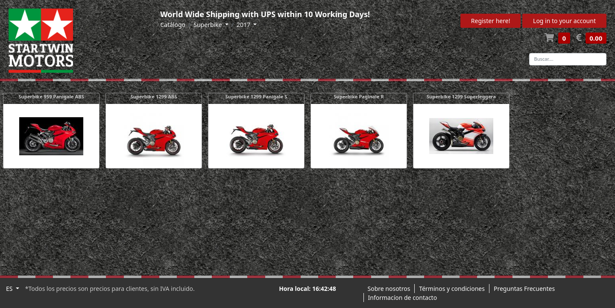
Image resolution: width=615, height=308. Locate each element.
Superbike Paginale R (359, 96)
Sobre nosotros (389, 288)
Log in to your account (564, 21)
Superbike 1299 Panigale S (256, 96)
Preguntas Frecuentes (524, 288)
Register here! (490, 21)
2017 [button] (244, 25)
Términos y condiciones (452, 288)
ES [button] (10, 288)
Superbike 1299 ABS (154, 96)
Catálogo (172, 25)
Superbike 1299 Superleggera (461, 96)
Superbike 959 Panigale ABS (51, 96)
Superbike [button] (208, 25)
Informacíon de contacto (402, 297)
